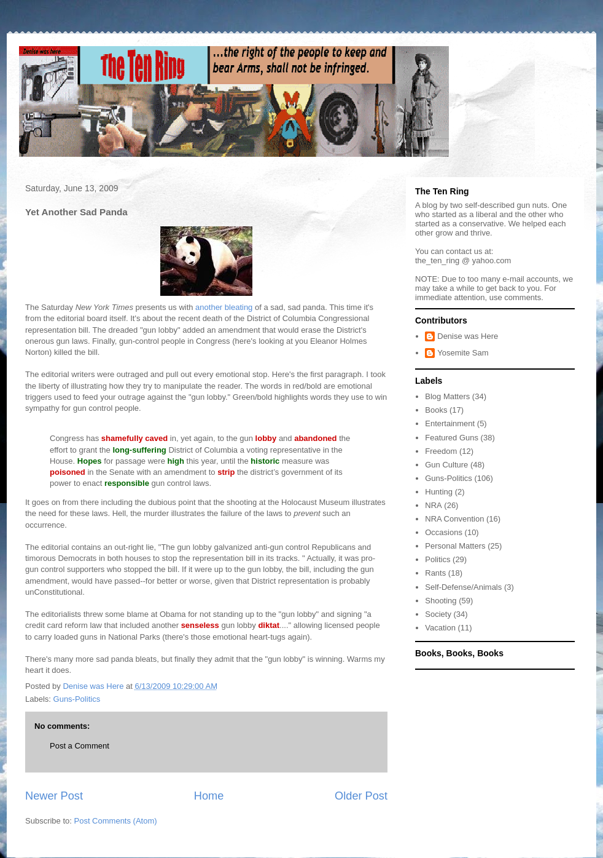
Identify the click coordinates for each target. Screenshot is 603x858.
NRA (433, 505)
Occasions (443, 532)
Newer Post (54, 796)
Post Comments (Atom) (115, 820)
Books (436, 410)
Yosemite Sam (462, 352)
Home (209, 796)
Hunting (439, 491)
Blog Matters (447, 396)
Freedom (441, 451)
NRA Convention (454, 518)
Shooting (440, 600)
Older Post (361, 796)
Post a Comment (79, 745)
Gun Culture (446, 464)
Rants (435, 573)
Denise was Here (467, 336)
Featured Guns (451, 437)
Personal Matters (455, 545)
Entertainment (450, 423)
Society (438, 614)
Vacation (440, 627)
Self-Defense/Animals (463, 587)
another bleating (223, 307)
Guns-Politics (77, 699)
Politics (437, 559)
